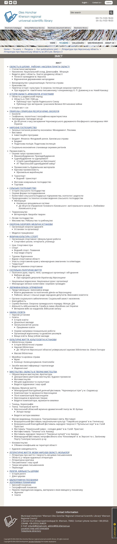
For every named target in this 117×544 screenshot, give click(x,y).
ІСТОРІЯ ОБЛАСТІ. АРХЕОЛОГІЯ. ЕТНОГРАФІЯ (32, 94)
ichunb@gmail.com (37, 526)
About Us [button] (110, 43)
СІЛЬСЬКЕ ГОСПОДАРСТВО (23, 188)
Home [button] (53, 43)
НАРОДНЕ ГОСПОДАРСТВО (23, 127)
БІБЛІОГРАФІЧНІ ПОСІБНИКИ (24, 479)
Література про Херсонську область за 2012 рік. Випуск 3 (33, 51)
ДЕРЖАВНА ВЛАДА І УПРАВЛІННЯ (26, 287)
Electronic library (81, 28)
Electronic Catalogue (13, 28)
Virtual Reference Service (34, 28)
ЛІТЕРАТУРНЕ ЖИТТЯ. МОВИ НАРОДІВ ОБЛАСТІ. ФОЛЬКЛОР (39, 452)
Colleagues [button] (78, 43)
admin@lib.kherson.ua (59, 526)
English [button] (85, 2)
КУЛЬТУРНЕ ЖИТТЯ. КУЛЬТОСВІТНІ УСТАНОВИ (33, 339)
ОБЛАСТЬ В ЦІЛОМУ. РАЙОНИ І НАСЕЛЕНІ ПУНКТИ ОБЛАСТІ (40, 66)
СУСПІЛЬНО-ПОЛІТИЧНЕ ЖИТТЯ (26, 270)
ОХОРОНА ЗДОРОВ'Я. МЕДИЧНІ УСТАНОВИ (31, 224)
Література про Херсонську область (80, 49)
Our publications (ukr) (47, 49)
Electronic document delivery (59, 28)
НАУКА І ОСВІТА (17, 312)
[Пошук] (111, 12)
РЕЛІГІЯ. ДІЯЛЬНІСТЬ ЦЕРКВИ (24, 471)
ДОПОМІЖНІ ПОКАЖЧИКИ (23, 482)
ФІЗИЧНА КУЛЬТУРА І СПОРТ (24, 236)
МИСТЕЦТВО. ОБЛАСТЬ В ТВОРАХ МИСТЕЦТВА (33, 371)
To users (17, 49)
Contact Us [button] (97, 2)
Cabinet (109, 2)
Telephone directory (31, 531)
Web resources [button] (95, 43)
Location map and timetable (35, 528)
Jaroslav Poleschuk (35, 542)
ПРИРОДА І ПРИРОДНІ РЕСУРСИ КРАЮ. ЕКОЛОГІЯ (34, 111)
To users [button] (64, 43)
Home (7, 49)
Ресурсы (29, 49)
